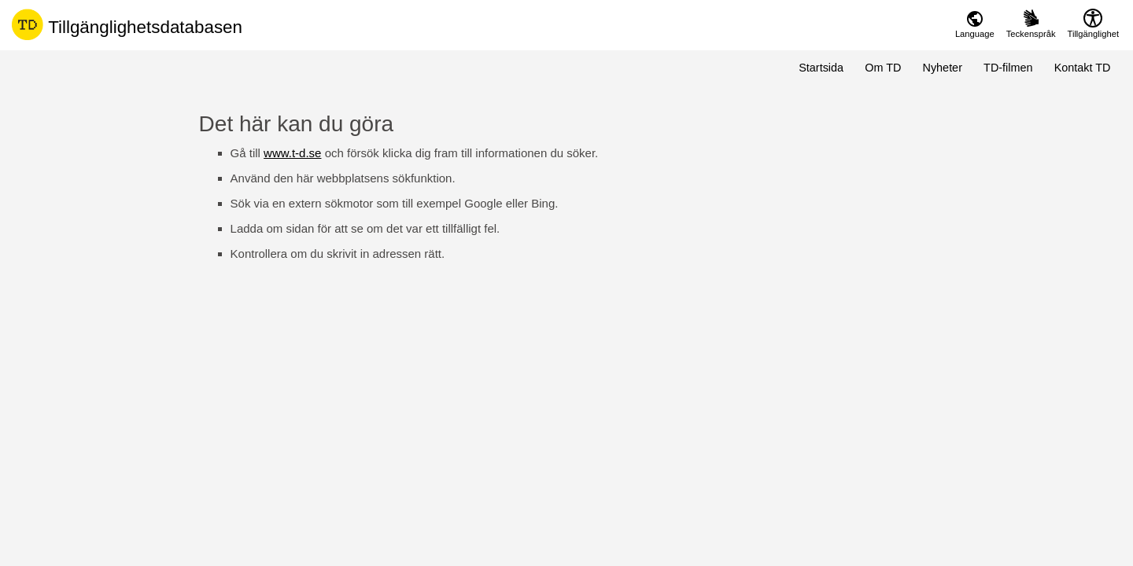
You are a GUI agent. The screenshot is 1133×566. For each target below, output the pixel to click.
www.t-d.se (292, 153)
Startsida (821, 67)
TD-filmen (1008, 67)
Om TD (883, 67)
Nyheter (942, 67)
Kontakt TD (1082, 67)
